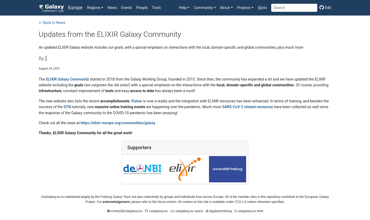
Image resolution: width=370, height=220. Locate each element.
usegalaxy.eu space (189, 211)
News (112, 8)
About (161, 202)
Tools (156, 8)
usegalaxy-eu (158, 211)
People (142, 8)
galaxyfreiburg (220, 211)
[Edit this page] (324, 8)
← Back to (52, 23)
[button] (95, 8)
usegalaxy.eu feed (250, 211)
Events (126, 8)
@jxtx (262, 8)
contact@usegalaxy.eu (127, 211)
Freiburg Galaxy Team (115, 197)
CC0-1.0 (240, 202)
